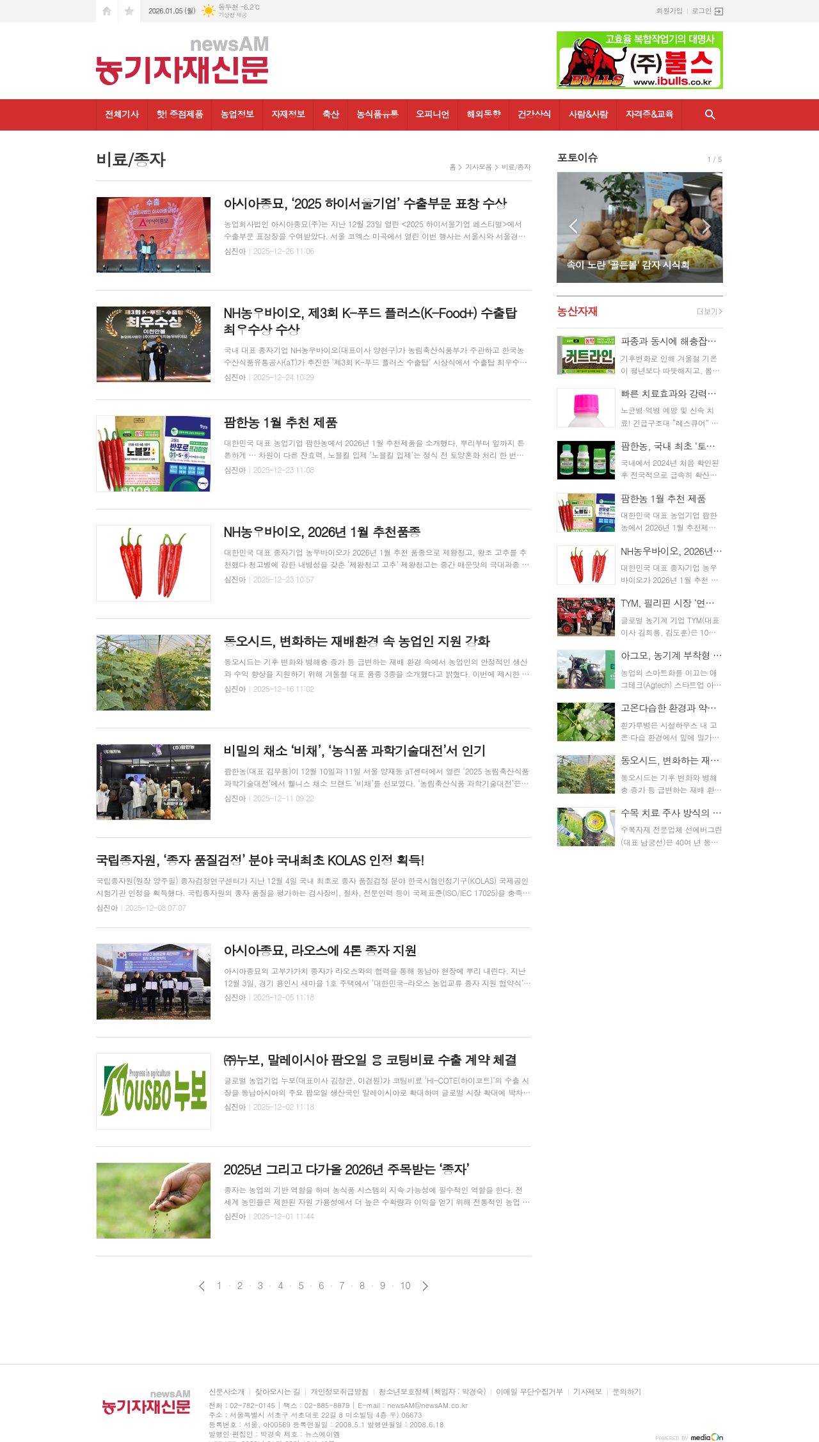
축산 (330, 114)
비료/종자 (516, 167)
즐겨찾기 (129, 11)
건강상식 (535, 114)
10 (406, 1285)
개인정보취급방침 (339, 1392)
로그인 (702, 10)
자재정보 (288, 114)
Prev (573, 226)
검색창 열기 (710, 115)
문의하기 (626, 1392)
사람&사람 (588, 114)
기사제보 (587, 1392)
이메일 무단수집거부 (529, 1392)
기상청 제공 (232, 15)
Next (706, 226)
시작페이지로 (107, 11)
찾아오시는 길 (277, 1392)
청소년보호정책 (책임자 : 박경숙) (432, 1392)
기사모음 (478, 167)
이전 (202, 1286)
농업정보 (237, 114)
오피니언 (433, 114)
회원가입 (669, 10)
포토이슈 (577, 157)
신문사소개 (226, 1392)
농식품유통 (377, 114)
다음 (425, 1286)
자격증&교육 (649, 114)
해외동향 (483, 114)
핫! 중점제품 (179, 114)
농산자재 (577, 311)
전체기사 (122, 114)
